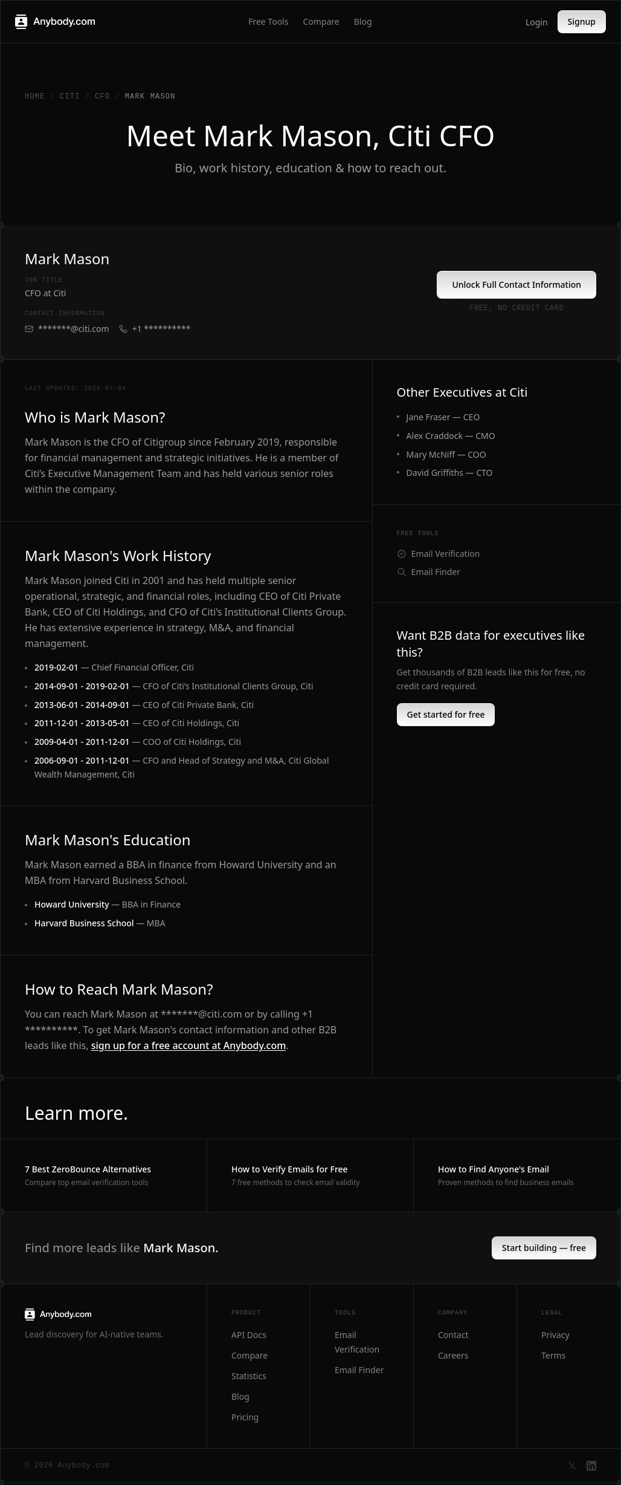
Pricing (245, 1417)
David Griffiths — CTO (450, 472)
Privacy (555, 1334)
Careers (453, 1355)
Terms (553, 1355)
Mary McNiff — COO (446, 454)
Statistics (248, 1376)
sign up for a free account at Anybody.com (188, 1045)
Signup (582, 21)
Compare (321, 21)
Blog (363, 21)
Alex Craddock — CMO (451, 435)
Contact (453, 1334)
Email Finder (428, 571)
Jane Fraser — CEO (443, 417)
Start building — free (544, 1247)
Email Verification (438, 553)
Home (35, 97)
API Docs (248, 1334)
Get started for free (446, 714)
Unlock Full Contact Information (516, 284)
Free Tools (268, 21)
